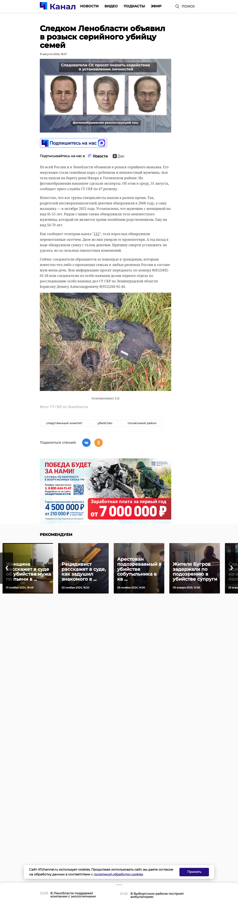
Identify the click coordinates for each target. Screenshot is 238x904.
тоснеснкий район (141, 423)
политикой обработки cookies (118, 874)
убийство (105, 423)
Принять (194, 872)
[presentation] (6, 568)
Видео (111, 6)
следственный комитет (64, 423)
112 (96, 234)
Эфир (156, 6)
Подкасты (134, 6)
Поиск (185, 6)
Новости (89, 6)
